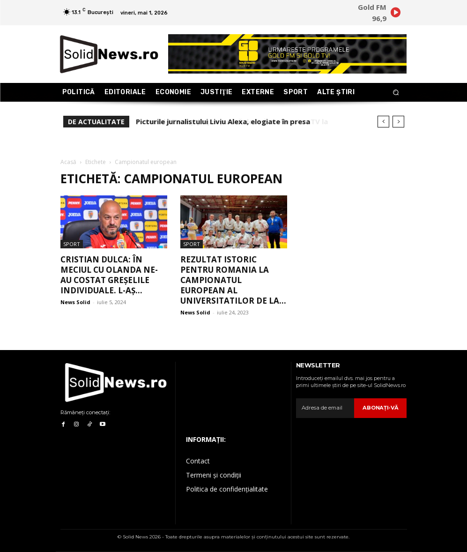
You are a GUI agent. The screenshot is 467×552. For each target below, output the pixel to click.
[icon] (395, 14)
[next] (398, 121)
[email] (326, 408)
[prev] (383, 121)
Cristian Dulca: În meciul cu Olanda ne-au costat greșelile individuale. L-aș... (109, 275)
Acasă (68, 162)
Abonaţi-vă (381, 407)
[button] (395, 92)
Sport (71, 243)
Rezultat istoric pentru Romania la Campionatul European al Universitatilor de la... (233, 280)
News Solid (75, 302)
